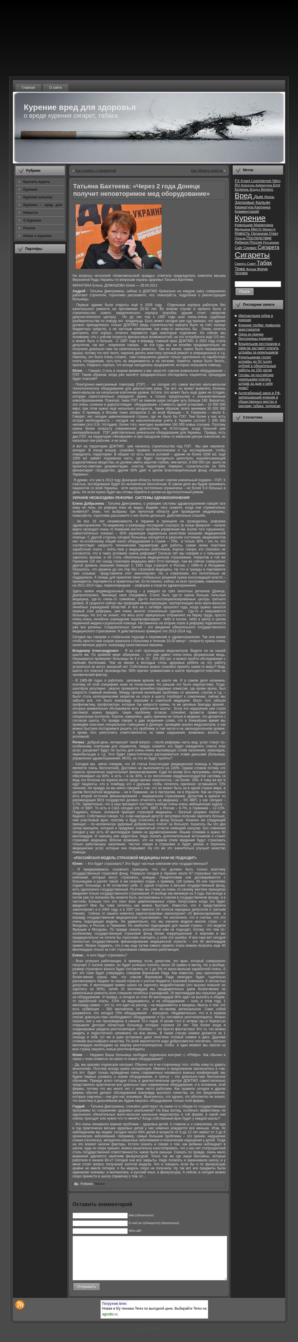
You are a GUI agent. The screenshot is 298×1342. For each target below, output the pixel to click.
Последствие (258, 238)
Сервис (251, 248)
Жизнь (269, 197)
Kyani (246, 181)
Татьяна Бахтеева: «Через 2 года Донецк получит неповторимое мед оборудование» (141, 190)
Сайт (239, 248)
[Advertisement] (40, 343)
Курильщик (244, 225)
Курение (250, 218)
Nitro (276, 181)
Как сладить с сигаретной (95, 171)
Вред (244, 196)
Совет (252, 263)
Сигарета (268, 247)
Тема (240, 268)
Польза (240, 238)
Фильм (251, 269)
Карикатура (244, 207)
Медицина (243, 229)
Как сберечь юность (207, 171)
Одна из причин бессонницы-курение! (255, 336)
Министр (268, 229)
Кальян (263, 202)
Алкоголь (248, 185)
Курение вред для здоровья (80, 107)
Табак (264, 263)
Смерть (241, 263)
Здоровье (245, 202)
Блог (277, 185)
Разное (100, 1183)
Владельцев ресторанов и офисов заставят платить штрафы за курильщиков (259, 348)
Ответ (273, 234)
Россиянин (271, 242)
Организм (260, 233)
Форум (262, 269)
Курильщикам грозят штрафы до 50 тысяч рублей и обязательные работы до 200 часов (257, 363)
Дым (259, 196)
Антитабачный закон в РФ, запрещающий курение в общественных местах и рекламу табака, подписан (259, 399)
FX (238, 181)
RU (238, 185)
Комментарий (247, 211)
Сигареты (252, 254)
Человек (241, 273)
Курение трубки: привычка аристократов (259, 327)
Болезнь (242, 189)
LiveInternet (261, 181)
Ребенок (242, 242)
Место (256, 229)
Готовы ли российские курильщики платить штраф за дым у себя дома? (256, 381)
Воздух (255, 189)
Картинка (262, 207)
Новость (243, 233)
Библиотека (264, 185)
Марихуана (263, 225)
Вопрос (267, 189)
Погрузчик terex (114, 1312)
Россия (256, 242)
